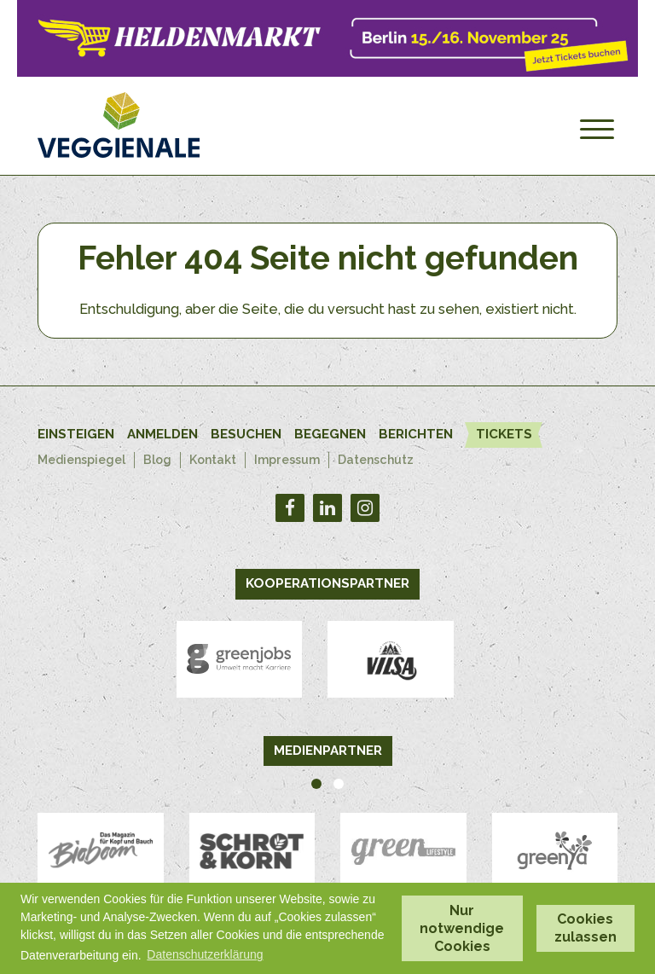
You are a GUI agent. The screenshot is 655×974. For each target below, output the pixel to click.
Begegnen (330, 434)
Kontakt (214, 460)
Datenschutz (378, 460)
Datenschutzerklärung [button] (205, 954)
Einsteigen (76, 434)
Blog (159, 460)
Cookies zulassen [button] (585, 928)
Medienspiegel (82, 460)
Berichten (416, 434)
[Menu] (597, 129)
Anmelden (162, 434)
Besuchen (246, 434)
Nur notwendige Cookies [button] (462, 928)
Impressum (289, 460)
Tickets (506, 433)
